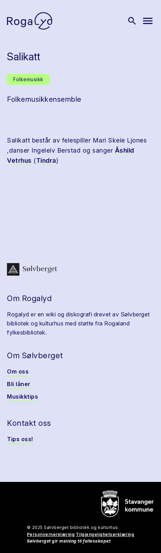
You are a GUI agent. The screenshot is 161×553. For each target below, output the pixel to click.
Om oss (18, 371)
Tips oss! (20, 439)
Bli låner (19, 384)
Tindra (46, 160)
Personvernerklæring (51, 534)
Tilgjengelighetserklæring (105, 534)
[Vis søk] (132, 21)
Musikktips (22, 396)
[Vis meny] (147, 21)
